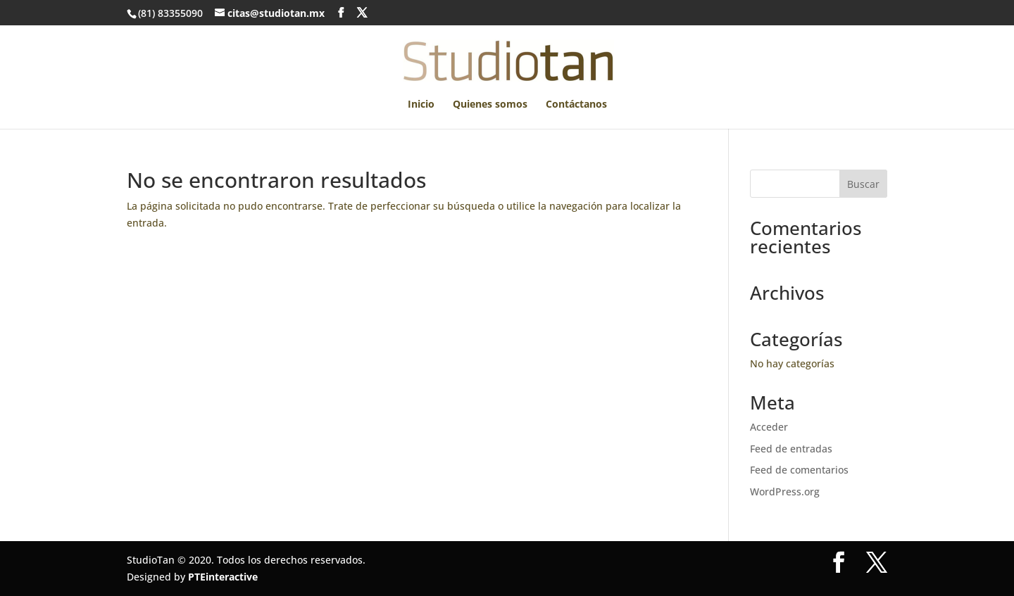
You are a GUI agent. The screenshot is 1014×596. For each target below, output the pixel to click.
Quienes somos (490, 104)
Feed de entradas (791, 448)
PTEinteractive (223, 576)
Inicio (421, 104)
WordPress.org (785, 491)
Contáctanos (576, 104)
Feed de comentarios (799, 469)
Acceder (769, 426)
